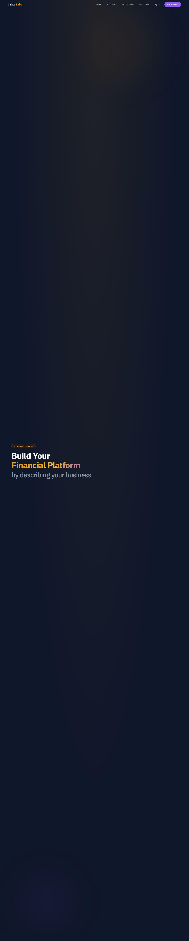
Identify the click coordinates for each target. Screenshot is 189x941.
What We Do (112, 4)
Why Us (157, 4)
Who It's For (144, 4)
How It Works (128, 4)
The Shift (98, 4)
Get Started (172, 4)
